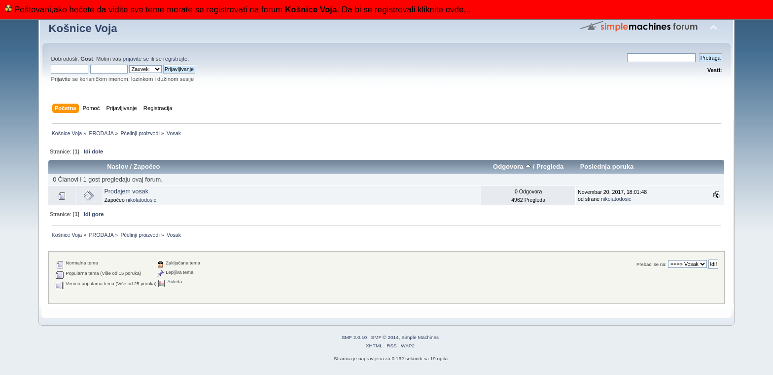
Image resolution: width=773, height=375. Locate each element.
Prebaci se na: (651, 264)
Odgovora (512, 166)
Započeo (147, 166)
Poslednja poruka (607, 166)
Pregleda (549, 166)
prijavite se (136, 59)
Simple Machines (420, 337)
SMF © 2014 (385, 337)
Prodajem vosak (126, 191)
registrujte (175, 59)
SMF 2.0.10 (354, 337)
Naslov (117, 166)
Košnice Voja (82, 28)
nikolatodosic (141, 200)
